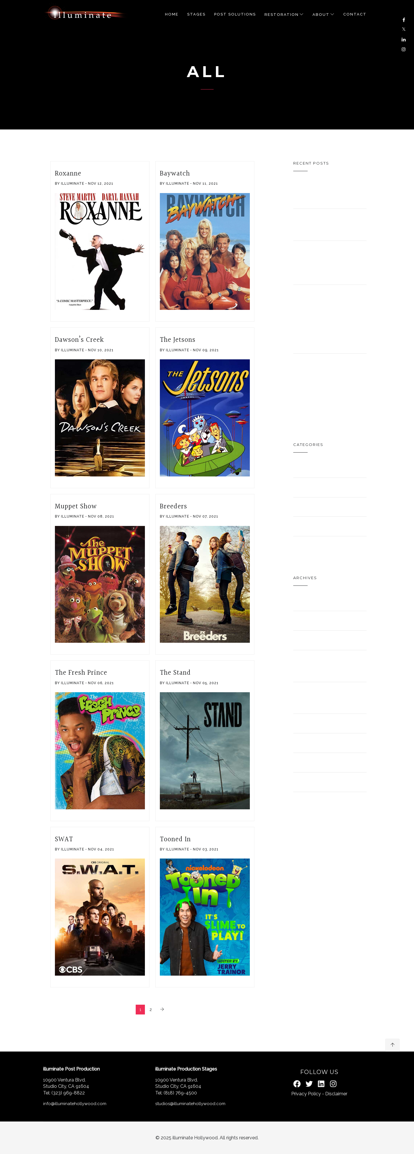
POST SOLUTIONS (235, 14)
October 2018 (325, 801)
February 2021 (327, 620)
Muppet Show (76, 506)
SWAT (64, 839)
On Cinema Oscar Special (328, 192)
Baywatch (175, 173)
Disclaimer (336, 1093)
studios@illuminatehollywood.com (190, 1103)
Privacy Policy (306, 1093)
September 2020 (320, 697)
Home (172, 14)
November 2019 (330, 743)
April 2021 (316, 601)
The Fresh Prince (81, 672)
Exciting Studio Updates (314, 262)
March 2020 (321, 723)
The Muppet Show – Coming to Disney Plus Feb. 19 (322, 387)
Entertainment (332, 487)
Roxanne (68, 173)
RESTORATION (281, 14)
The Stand (175, 672)
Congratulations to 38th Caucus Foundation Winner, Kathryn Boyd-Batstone (337, 318)
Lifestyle (317, 507)
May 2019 (314, 782)
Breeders (173, 506)
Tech (305, 546)
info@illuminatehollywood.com (74, 1103)
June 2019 (316, 762)
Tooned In (175, 839)
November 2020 (318, 666)
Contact (355, 14)
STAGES (196, 14)
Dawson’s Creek (79, 340)
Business (315, 468)
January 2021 (324, 640)
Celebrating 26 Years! (324, 224)
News (307, 526)
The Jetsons (177, 340)
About (321, 14)
